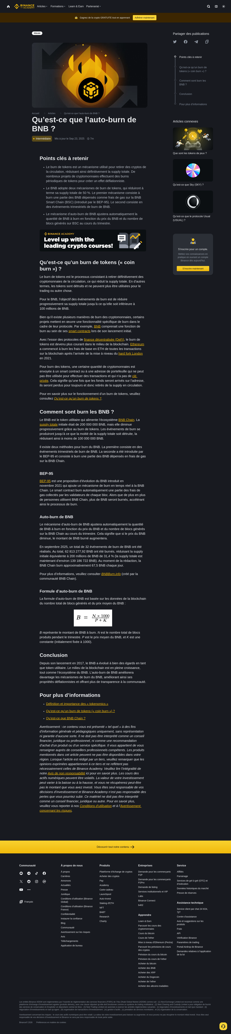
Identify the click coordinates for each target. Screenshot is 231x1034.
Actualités (66, 885)
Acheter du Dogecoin (148, 977)
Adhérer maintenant (144, 17)
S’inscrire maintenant (193, 268)
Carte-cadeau (106, 889)
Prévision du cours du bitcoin (152, 954)
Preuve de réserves (186, 893)
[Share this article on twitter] (175, 42)
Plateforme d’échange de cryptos (115, 871)
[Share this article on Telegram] (196, 42)
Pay (101, 880)
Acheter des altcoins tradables (153, 986)
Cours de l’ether (146, 938)
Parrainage (182, 876)
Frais (179, 929)
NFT (101, 907)
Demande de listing (148, 887)
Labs (140, 896)
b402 (140, 905)
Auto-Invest (105, 898)
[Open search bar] (207, 6)
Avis (63, 936)
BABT (102, 912)
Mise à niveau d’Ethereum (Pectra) (155, 942)
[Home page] (24, 6)
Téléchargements (69, 941)
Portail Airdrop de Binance (190, 947)
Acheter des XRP (146, 972)
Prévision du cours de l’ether (152, 959)
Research (104, 916)
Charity (103, 921)
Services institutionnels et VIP (153, 891)
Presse (64, 889)
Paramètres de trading (188, 942)
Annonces (66, 880)
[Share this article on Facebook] (186, 42)
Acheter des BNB (146, 968)
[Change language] (216, 6)
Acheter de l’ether (147, 981)
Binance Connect (146, 900)
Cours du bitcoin (146, 933)
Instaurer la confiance (71, 918)
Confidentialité (68, 914)
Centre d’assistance (187, 916)
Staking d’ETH (106, 903)
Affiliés (180, 871)
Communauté (67, 927)
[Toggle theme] (223, 6)
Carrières (65, 876)
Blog (63, 923)
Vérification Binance (187, 938)
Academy (104, 885)
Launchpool (105, 894)
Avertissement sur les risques (75, 932)
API (179, 933)
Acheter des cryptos (109, 876)
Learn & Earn (145, 921)
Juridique (65, 894)
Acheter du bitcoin (147, 963)
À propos (65, 871)
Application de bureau (71, 945)
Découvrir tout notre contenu (115, 847)
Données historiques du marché (193, 888)
